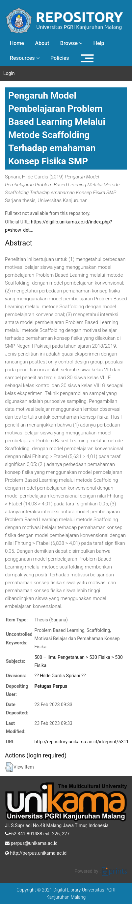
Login (9, 73)
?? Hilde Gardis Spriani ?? (60, 675)
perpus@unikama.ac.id (31, 842)
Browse (71, 43)
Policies (59, 58)
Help (98, 43)
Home (17, 43)
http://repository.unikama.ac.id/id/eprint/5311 (82, 741)
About (42, 43)
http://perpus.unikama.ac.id (35, 852)
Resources (25, 58)
